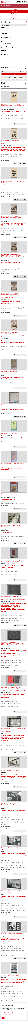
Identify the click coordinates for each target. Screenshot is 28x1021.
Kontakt (14, 16)
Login (14, 18)
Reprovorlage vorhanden (7, 67)
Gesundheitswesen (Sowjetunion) (9, 217)
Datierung (4, 46)
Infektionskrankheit (5, 561)
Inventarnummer (5, 63)
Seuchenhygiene (5, 526)
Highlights (14, 9)
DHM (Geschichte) (8, 104)
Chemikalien (4, 258)
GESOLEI (3, 803)
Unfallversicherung (18, 644)
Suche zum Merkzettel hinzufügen (17, 71)
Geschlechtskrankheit (6, 731)
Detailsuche (14, 11)
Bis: (12, 47)
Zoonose (15, 495)
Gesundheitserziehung (13, 598)
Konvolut (3, 59)
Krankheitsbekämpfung (19, 105)
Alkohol (3, 975)
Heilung (3, 463)
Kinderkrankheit (12, 371)
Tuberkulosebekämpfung (7, 690)
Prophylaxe (10, 297)
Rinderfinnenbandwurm (6, 495)
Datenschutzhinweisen (7, 1012)
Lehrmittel (8, 599)
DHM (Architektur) (17, 728)
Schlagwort (4, 41)
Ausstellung (13, 216)
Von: (1, 47)
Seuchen (18, 525)
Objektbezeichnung (6, 37)
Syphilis (3, 849)
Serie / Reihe (4, 54)
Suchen (14, 74)
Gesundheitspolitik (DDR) (7, 688)
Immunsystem (16, 890)
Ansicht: (14, 83)
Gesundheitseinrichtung (6, 105)
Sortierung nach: (14, 87)
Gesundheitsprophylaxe (19, 688)
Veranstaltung (22, 599)
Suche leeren (5, 71)
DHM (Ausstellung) (5, 560)
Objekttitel (4, 33)
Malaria (3, 107)
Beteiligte (3, 50)
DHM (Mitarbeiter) (17, 104)
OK (3, 1018)
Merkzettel (14, 13)
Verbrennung (16, 373)
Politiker (8, 107)
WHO (7, 182)
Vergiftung (22, 373)
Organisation (15, 599)
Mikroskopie (5, 806)
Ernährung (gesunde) (6, 493)
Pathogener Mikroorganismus (20, 804)
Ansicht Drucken (14, 79)
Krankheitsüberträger (18, 142)
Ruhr (14, 525)
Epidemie (22, 560)
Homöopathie (4, 371)
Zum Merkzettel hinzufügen (20, 123)
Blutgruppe (4, 847)
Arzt (2, 104)
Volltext (3, 27)
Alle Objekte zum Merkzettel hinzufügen (14, 77)
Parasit (19, 217)
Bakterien (3, 933)
